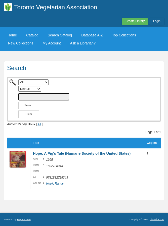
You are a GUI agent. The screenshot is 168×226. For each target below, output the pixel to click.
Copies (152, 143)
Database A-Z (92, 35)
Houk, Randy (54, 183)
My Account (52, 43)
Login (156, 21)
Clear (28, 114)
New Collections (20, 43)
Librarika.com (157, 219)
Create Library (135, 21)
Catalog (32, 35)
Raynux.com (23, 219)
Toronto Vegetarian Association (55, 7)
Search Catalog (60, 35)
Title (36, 143)
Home (12, 35)
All (39, 124)
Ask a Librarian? (83, 43)
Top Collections (124, 35)
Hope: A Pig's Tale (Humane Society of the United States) (82, 153)
